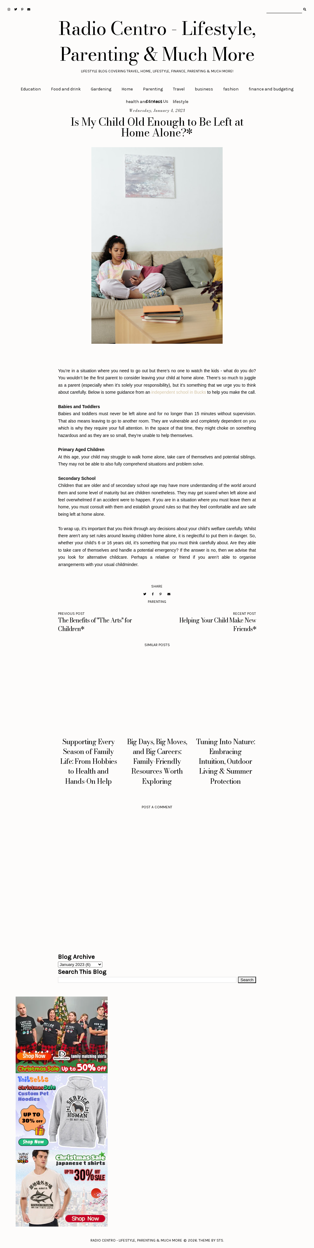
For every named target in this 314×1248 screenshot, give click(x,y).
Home (127, 89)
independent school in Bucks (178, 392)
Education (31, 89)
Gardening (101, 89)
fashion (231, 89)
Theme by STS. (211, 1240)
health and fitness (144, 101)
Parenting (153, 89)
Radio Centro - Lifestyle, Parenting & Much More (157, 41)
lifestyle (180, 101)
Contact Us (157, 101)
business (204, 89)
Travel (179, 89)
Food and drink (66, 89)
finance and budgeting (271, 89)
